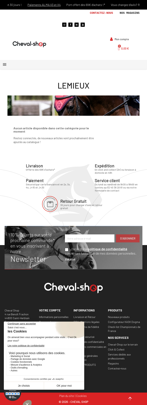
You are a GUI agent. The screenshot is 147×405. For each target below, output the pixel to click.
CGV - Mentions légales (87, 322)
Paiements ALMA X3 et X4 (47, 5)
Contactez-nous (101, 13)
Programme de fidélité (86, 326)
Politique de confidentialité (89, 341)
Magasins (113, 363)
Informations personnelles (54, 317)
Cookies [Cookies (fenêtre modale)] (81, 396)
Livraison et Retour (85, 317)
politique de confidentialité (107, 249)
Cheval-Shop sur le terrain (123, 344)
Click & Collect (116, 349)
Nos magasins (130, 13)
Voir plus (70, 259)
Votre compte (50, 310)
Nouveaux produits (119, 317)
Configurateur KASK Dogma (124, 322)
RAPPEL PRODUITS (85, 364)
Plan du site (66, 396)
